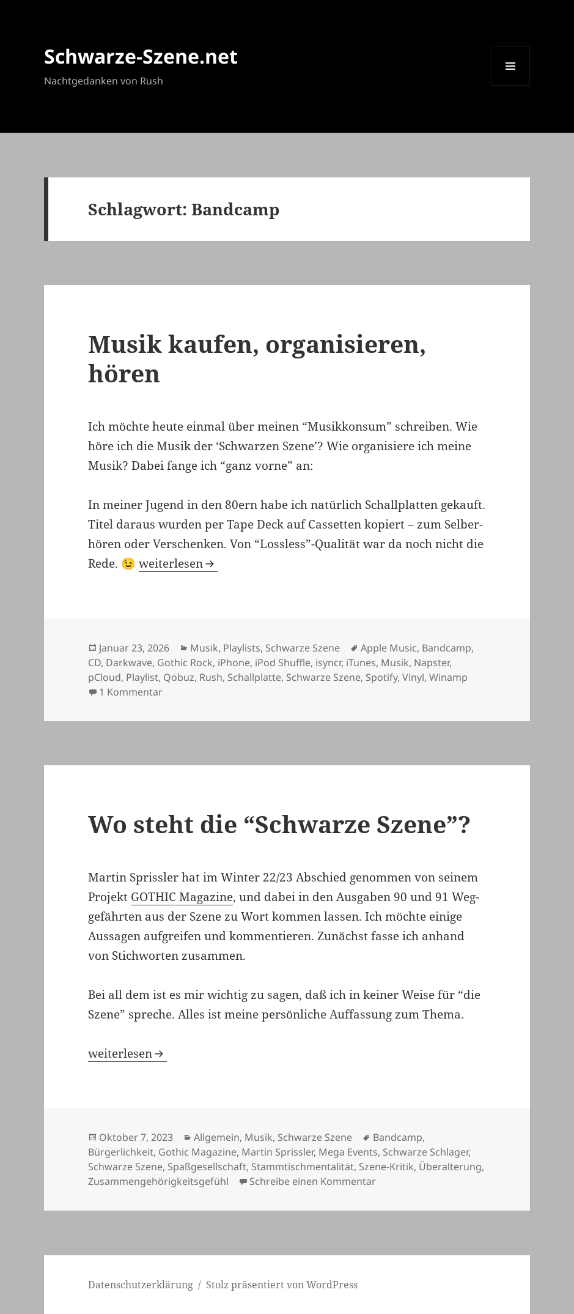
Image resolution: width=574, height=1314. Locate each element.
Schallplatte (254, 677)
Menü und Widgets (510, 85)
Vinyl (413, 677)
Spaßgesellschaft (206, 1166)
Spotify (381, 677)
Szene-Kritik (386, 1166)
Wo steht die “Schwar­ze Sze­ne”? (279, 823)
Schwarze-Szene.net (141, 56)
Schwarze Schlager (425, 1152)
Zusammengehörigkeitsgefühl (158, 1181)
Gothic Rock (185, 662)
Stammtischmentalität (302, 1166)
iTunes (361, 662)
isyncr (328, 662)
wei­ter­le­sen (178, 563)
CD (94, 662)
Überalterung (450, 1166)
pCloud (104, 677)
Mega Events (348, 1152)
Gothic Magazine (197, 1152)
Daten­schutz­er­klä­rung (140, 1284)
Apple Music (389, 648)
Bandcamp (446, 648)
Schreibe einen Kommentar (312, 1181)
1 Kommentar (131, 692)
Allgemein (217, 1137)
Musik (204, 648)
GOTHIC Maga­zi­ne (182, 897)
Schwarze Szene (302, 648)
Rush (211, 677)
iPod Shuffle (283, 662)
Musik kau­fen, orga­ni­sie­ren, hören (257, 358)
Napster (431, 662)
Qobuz (178, 677)
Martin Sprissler (277, 1152)
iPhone (234, 662)
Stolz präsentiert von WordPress (282, 1284)
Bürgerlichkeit (120, 1152)
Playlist (142, 677)
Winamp (448, 677)
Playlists (241, 648)
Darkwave (129, 662)
